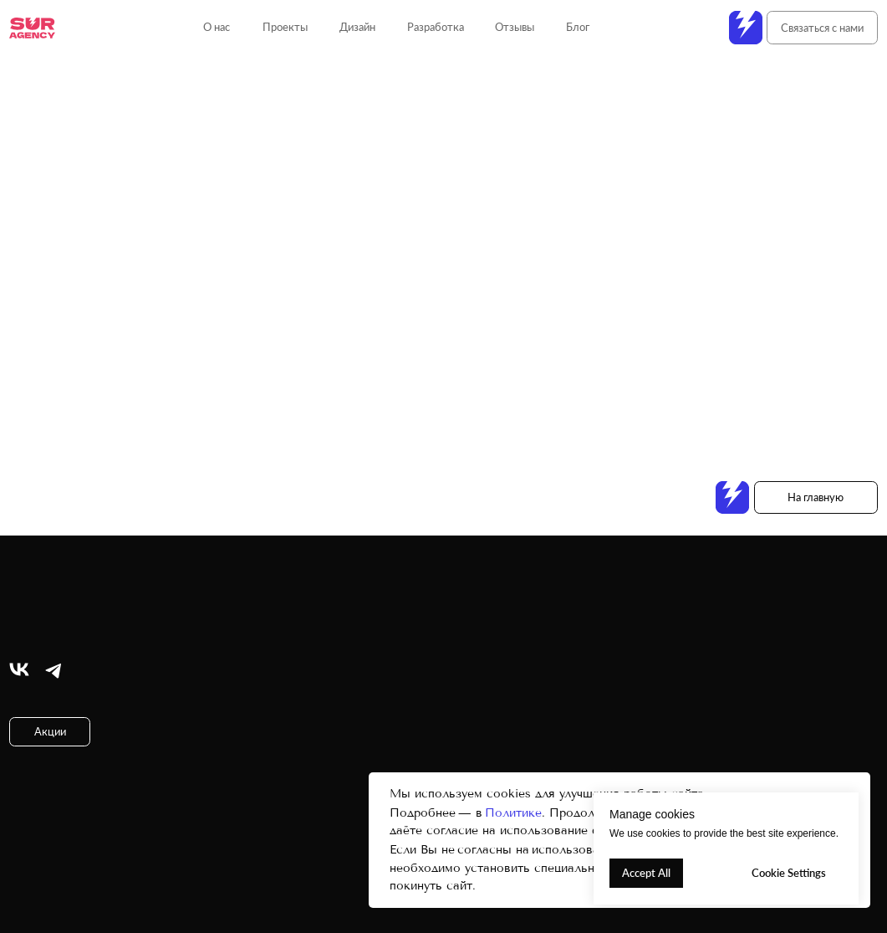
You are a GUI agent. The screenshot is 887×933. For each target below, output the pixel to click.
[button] (822, 27)
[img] (19, 669)
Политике (513, 813)
